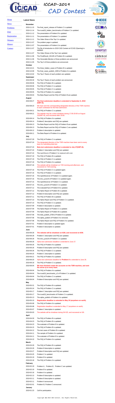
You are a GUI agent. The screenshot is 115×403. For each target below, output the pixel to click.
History (10, 44)
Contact (10, 48)
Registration (12, 36)
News (9, 24)
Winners (10, 40)
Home (9, 20)
